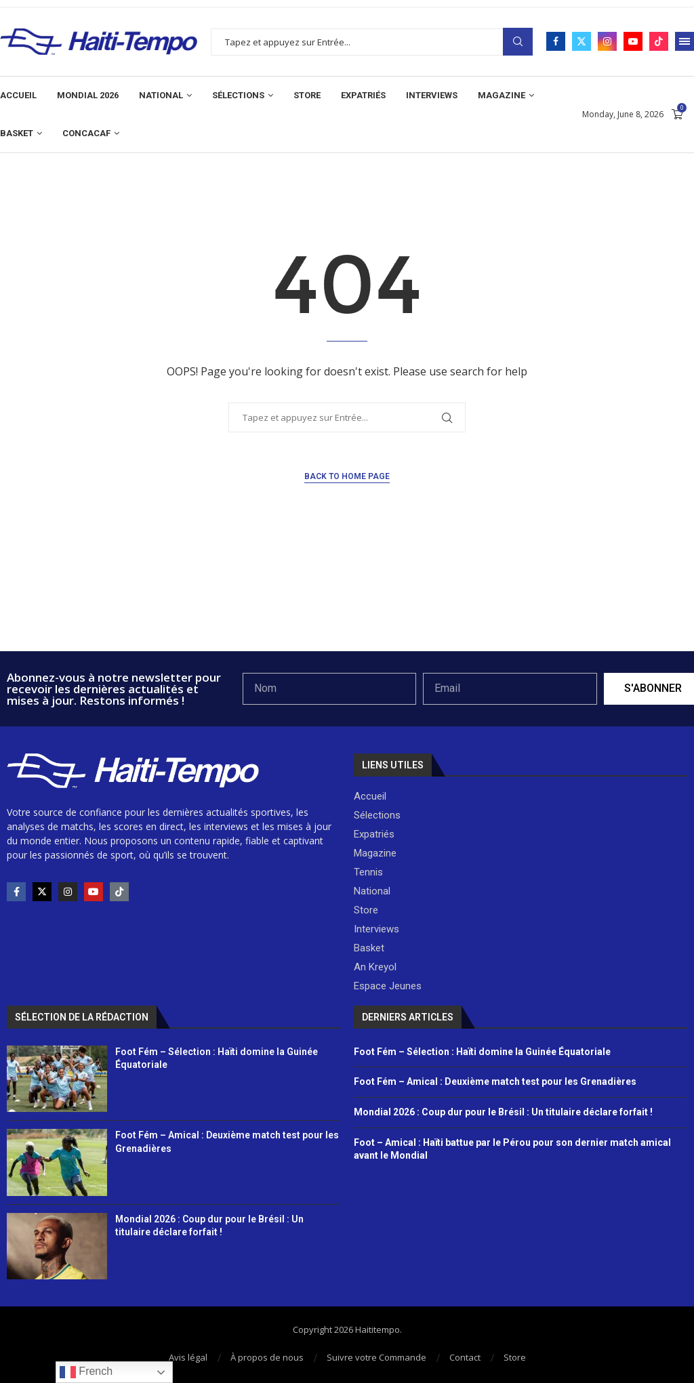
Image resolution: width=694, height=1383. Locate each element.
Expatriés (363, 95)
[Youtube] (633, 41)
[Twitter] (581, 41)
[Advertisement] (347, 614)
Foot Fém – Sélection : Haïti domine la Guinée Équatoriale (482, 1051)
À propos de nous (267, 1357)
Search (518, 42)
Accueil (18, 95)
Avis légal (188, 1357)
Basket (16, 133)
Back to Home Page (347, 476)
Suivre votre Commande (376, 1357)
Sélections (238, 95)
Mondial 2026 (88, 95)
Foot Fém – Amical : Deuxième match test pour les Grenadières (495, 1081)
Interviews (431, 95)
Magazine (501, 95)
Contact (465, 1357)
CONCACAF (86, 133)
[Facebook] (555, 41)
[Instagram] (607, 41)
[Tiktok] (658, 41)
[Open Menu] (684, 41)
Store (307, 95)
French (86, 1372)
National (161, 95)
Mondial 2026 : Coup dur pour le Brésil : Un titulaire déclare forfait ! (503, 1112)
